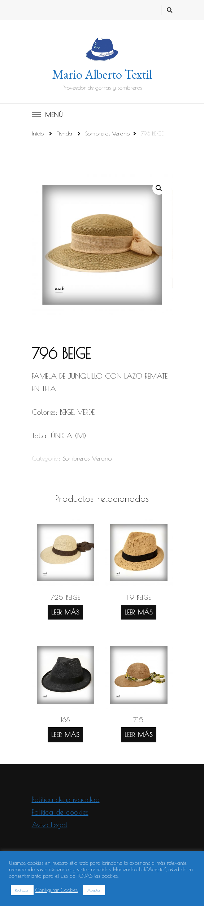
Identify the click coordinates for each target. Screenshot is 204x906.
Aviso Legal (50, 824)
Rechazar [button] (22, 890)
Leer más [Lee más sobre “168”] (65, 734)
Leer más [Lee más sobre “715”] (139, 734)
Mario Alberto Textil (102, 74)
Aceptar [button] (94, 890)
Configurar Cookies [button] (56, 890)
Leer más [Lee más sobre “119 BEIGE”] (139, 612)
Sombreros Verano (87, 458)
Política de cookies (60, 812)
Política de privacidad (66, 799)
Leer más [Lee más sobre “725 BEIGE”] (65, 612)
